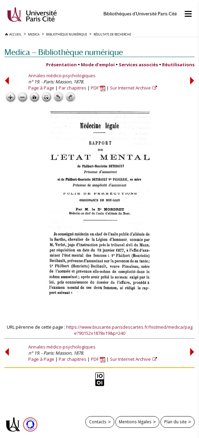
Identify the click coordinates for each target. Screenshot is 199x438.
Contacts (97, 421)
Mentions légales (135, 421)
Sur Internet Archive (131, 88)
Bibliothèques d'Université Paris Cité (140, 13)
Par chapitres (72, 88)
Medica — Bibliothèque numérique (63, 52)
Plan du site (175, 421)
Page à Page (41, 88)
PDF (98, 88)
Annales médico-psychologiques (62, 75)
